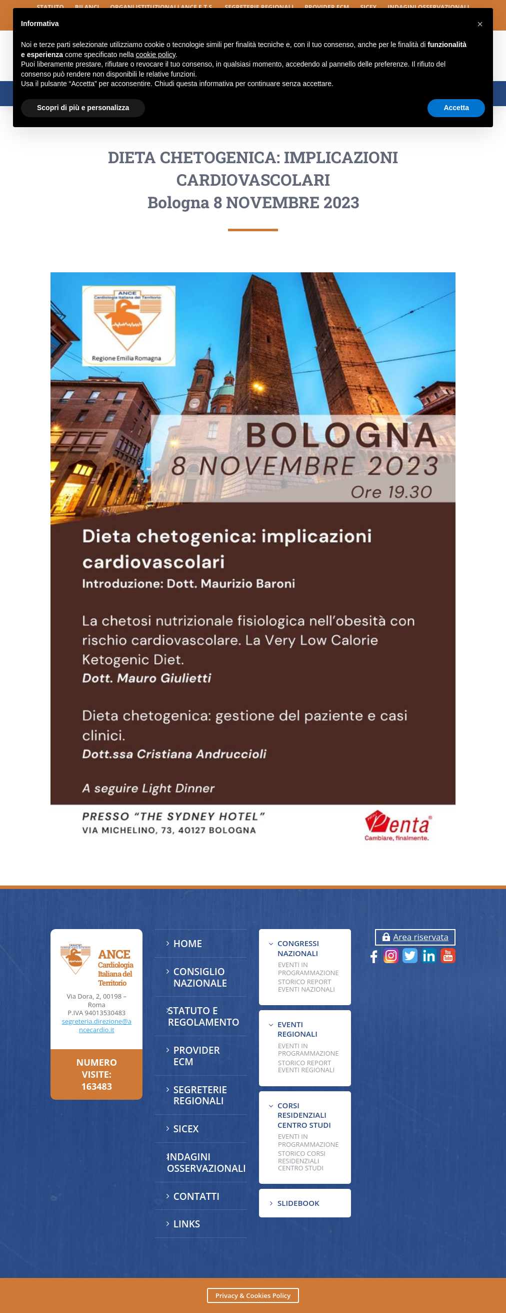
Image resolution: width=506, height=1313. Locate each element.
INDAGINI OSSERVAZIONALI (206, 1162)
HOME (188, 943)
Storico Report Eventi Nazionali (306, 985)
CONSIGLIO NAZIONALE (201, 977)
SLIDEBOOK (298, 1203)
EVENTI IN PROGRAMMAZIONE (308, 968)
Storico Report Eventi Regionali (306, 1066)
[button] (480, 24)
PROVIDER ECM (197, 1056)
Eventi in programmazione (308, 1140)
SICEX (186, 1128)
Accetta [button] (456, 108)
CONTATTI (197, 1196)
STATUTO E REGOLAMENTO (204, 1016)
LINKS (187, 1223)
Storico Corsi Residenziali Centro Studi (302, 1160)
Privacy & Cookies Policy (253, 1295)
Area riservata (420, 937)
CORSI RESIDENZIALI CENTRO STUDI (304, 1115)
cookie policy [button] (156, 55)
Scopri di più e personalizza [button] (83, 108)
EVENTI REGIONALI (298, 1029)
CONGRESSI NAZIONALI (298, 948)
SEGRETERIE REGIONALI (200, 1095)
